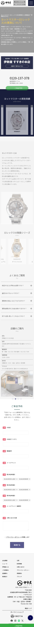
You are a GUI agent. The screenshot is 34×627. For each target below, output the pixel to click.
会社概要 (4, 560)
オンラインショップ (17, 612)
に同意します (17, 546)
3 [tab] (17, 147)
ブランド (19, 576)
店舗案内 (4, 573)
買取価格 (17, 140)
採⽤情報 (19, 564)
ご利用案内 (5, 570)
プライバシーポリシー (13, 546)
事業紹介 (4, 576)
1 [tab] (12, 147)
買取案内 (19, 573)
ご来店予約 (18, 96)
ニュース (4, 564)
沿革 (18, 560)
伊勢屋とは (5, 567)
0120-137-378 (19, 89)
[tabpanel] (17, 128)
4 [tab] (20, 147)
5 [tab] (22, 147)
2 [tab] (14, 147)
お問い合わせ (20, 567)
